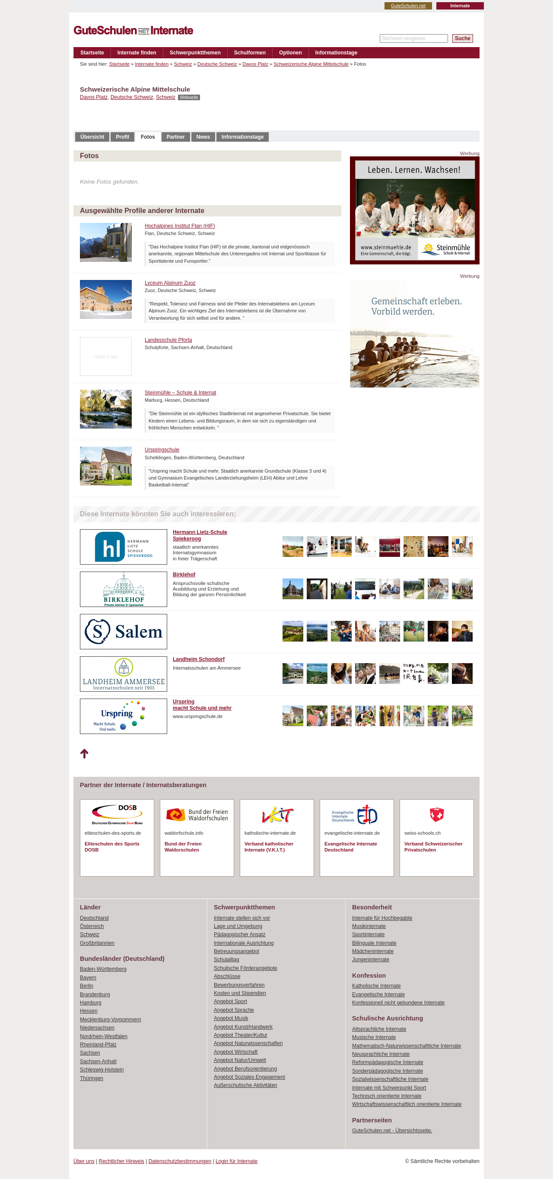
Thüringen (91, 1078)
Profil (122, 137)
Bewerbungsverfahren (239, 985)
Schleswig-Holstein (102, 1070)
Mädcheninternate (373, 951)
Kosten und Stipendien (240, 993)
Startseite (92, 53)
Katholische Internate (376, 986)
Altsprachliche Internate (379, 1029)
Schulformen (250, 53)
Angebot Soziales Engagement (249, 1077)
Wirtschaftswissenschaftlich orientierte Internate (406, 1104)
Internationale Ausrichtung (244, 943)
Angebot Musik (231, 1018)
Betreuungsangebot (236, 951)
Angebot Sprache (234, 1010)
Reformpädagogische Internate (387, 1062)
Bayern (88, 978)
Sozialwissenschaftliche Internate (390, 1079)
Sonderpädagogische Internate (387, 1071)
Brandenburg (95, 995)
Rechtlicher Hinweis (121, 1161)
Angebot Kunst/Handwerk (243, 1027)
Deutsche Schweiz (217, 64)
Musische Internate (374, 1037)
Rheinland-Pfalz (98, 1045)
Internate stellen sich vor (242, 918)
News (203, 137)
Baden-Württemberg (103, 969)
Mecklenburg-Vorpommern (110, 1020)
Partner (176, 137)
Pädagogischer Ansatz (239, 934)
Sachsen (90, 1053)
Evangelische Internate (378, 995)
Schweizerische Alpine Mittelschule (311, 64)
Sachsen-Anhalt (98, 1061)
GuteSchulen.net (408, 5)
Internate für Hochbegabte (382, 918)
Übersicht (92, 137)
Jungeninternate (370, 960)
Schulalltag (226, 960)
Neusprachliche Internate (381, 1054)
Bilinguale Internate (374, 943)
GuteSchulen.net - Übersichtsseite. (392, 1131)
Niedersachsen (97, 1028)
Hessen (89, 1011)
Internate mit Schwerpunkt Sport (389, 1088)
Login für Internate (236, 1161)
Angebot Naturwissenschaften (248, 1043)
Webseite (189, 97)
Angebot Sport (230, 1001)
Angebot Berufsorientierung (245, 1069)
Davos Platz (255, 64)
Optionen (290, 53)
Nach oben (84, 754)
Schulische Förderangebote (245, 968)
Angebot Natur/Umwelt (240, 1060)
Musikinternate (369, 926)
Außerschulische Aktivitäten (245, 1085)
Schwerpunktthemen (195, 53)
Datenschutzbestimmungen (180, 1161)
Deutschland (94, 918)
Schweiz (183, 64)
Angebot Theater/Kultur (240, 1035)
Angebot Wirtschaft (235, 1052)
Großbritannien (97, 943)
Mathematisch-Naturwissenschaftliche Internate (406, 1046)
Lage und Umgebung (238, 926)
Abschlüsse (227, 976)
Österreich (92, 926)
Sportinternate (368, 934)
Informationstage (336, 53)
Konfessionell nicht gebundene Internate (398, 1003)
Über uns (84, 1161)
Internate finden (137, 53)
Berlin (86, 986)
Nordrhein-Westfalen (103, 1036)
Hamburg (90, 1003)
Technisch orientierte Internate (387, 1096)
